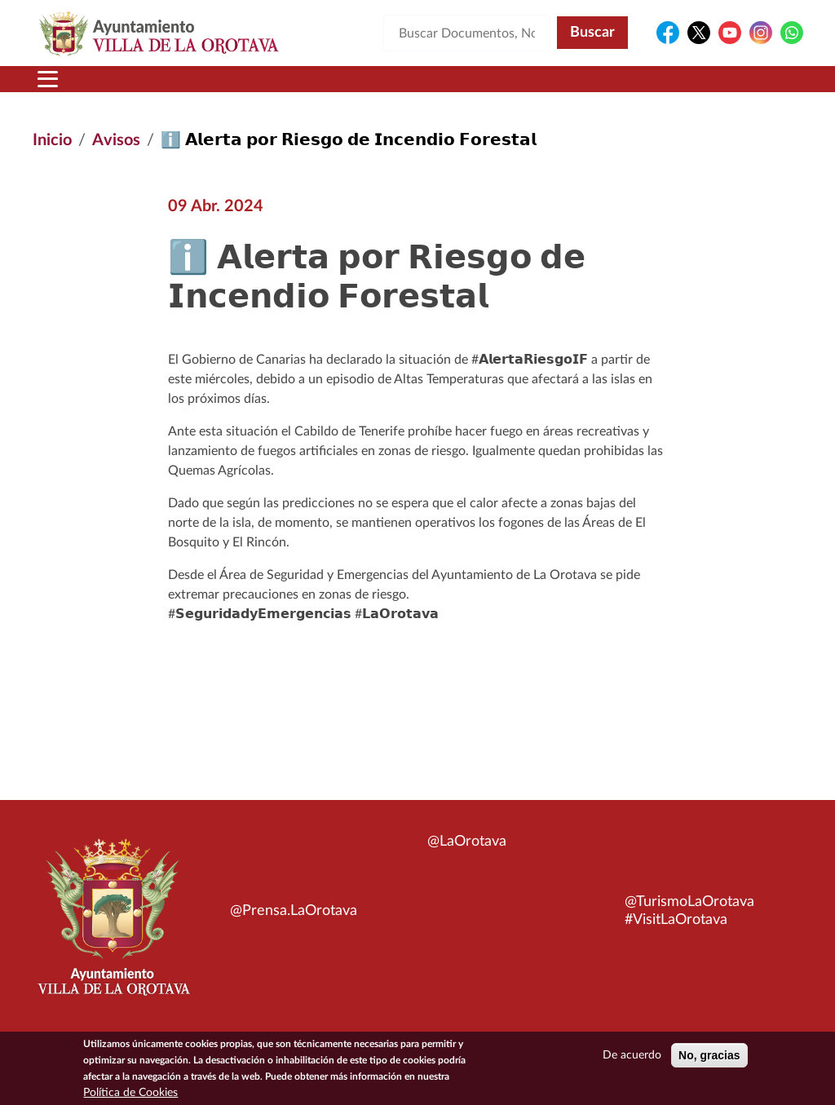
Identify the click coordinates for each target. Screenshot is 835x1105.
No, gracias (709, 1059)
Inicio (52, 140)
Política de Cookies (130, 1097)
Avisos (116, 140)
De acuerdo (632, 1059)
